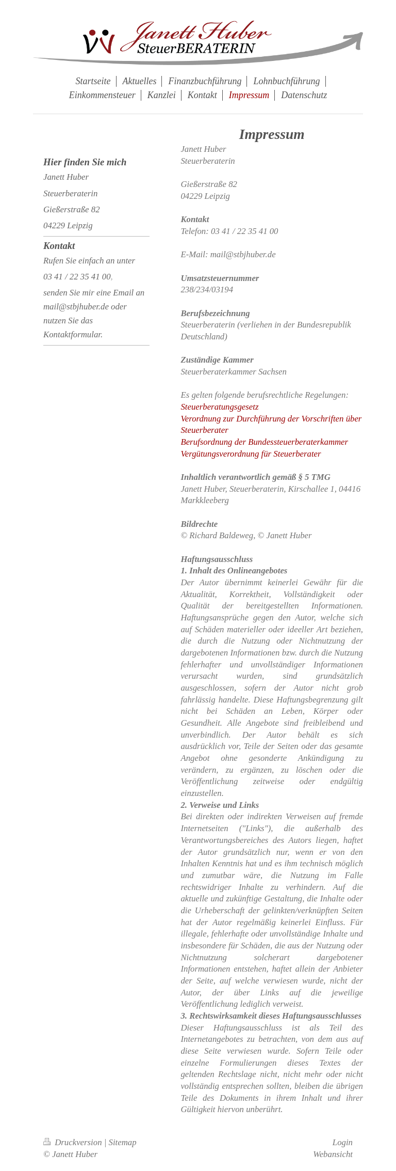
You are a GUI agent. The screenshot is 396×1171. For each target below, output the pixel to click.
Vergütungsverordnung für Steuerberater (250, 454)
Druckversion (73, 1142)
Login (343, 1142)
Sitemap (123, 1142)
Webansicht (333, 1154)
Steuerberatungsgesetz (219, 407)
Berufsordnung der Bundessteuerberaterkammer (264, 442)
